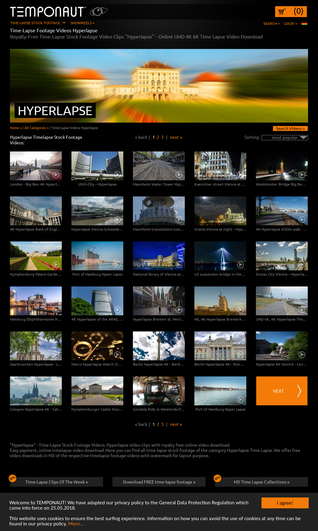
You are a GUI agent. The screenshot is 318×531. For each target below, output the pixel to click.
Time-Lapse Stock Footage (35, 22)
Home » (15, 127)
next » (176, 137)
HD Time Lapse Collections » (252, 480)
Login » (290, 23)
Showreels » (82, 22)
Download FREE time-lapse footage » (159, 481)
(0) (298, 11)
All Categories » (36, 127)
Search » (271, 23)
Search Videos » (290, 128)
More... (76, 524)
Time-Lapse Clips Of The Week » (49, 480)
